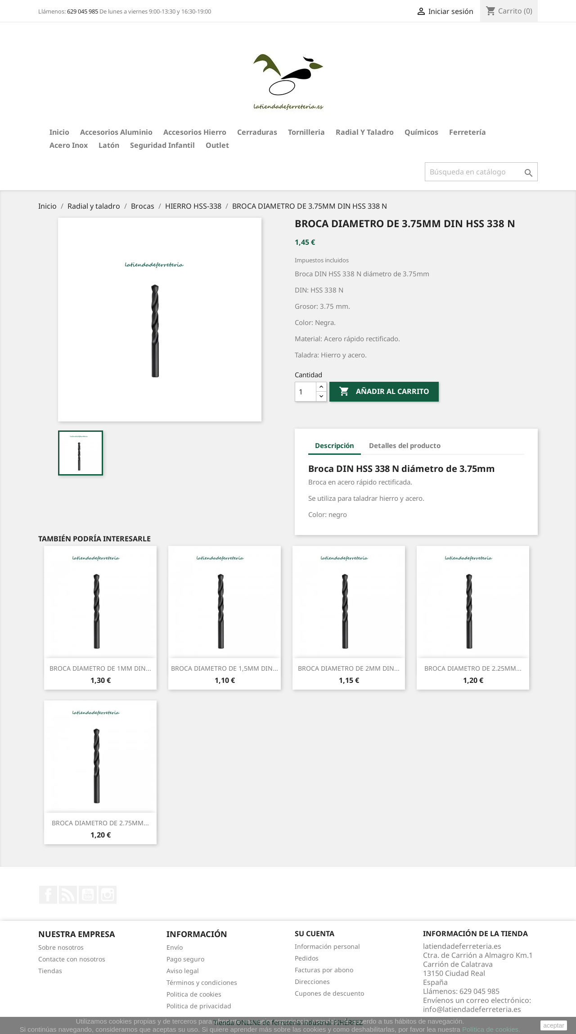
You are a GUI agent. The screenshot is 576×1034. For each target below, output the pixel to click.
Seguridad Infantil (162, 145)
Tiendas (50, 970)
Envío (174, 947)
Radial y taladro (365, 132)
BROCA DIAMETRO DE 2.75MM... (100, 823)
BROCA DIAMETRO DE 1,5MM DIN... (224, 668)
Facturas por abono (324, 969)
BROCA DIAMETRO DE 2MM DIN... (349, 668)
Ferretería (467, 132)
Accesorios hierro (194, 132)
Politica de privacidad (198, 1006)
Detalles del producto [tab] (405, 445)
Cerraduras (257, 132)
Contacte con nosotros (71, 959)
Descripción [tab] (334, 445)
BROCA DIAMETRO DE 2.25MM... (473, 668)
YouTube (88, 895)
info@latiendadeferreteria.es (472, 1009)
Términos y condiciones (201, 982)
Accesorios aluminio (116, 132)
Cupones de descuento (329, 993)
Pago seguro (185, 959)
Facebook (48, 895)
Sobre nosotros (61, 947)
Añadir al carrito (384, 392)
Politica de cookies (193, 994)
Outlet (217, 145)
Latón (109, 145)
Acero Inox (69, 145)
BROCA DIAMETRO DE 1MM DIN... (100, 668)
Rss (68, 895)
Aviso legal (182, 970)
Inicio (59, 132)
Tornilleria (306, 132)
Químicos (421, 132)
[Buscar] (481, 171)
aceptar (553, 1025)
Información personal (327, 946)
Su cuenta (314, 933)
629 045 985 (82, 11)
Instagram (108, 895)
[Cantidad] (305, 392)
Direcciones (312, 981)
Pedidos (307, 958)
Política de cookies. (491, 1029)
